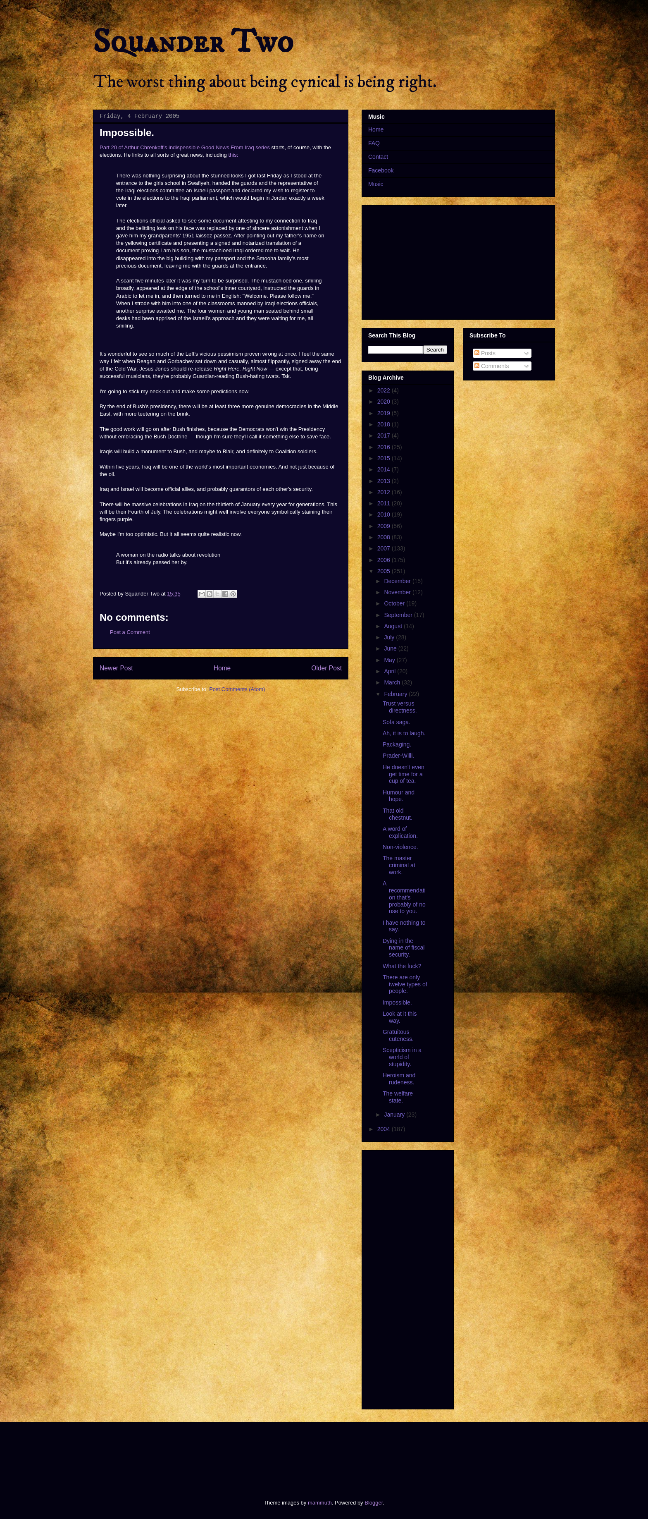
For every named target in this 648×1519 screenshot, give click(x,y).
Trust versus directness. (400, 707)
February (396, 694)
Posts (485, 353)
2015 (384, 458)
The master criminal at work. (399, 865)
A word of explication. (400, 832)
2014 (384, 469)
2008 (384, 537)
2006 (384, 560)
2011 (384, 503)
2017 (384, 435)
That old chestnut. (397, 814)
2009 (384, 526)
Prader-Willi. (398, 755)
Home (222, 668)
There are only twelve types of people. (405, 984)
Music (376, 184)
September (399, 615)
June (391, 648)
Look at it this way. (400, 1017)
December (398, 581)
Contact (378, 156)
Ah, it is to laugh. (404, 733)
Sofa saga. (396, 722)
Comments (491, 366)
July (390, 637)
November (398, 592)
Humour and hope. (399, 796)
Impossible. (397, 1002)
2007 (384, 548)
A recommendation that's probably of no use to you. (404, 897)
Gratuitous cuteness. (398, 1035)
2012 (384, 492)
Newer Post (116, 668)
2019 (384, 413)
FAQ (374, 143)
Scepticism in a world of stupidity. (402, 1057)
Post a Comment (130, 632)
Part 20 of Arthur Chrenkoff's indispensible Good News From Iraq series (185, 147)
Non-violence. (400, 847)
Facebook (380, 170)
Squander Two (193, 42)
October (395, 603)
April (390, 671)
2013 (384, 481)
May (390, 660)
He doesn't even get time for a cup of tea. (403, 774)
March (393, 682)
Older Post (326, 668)
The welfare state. (398, 1097)
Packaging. (397, 744)
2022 (384, 390)
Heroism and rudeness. (399, 1079)
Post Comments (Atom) (237, 689)
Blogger (373, 1503)
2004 (384, 1129)
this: (233, 155)
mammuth (320, 1503)
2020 (384, 401)
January (395, 1114)
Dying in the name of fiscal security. (403, 948)
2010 (384, 514)
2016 (384, 447)
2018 (384, 424)
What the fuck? (402, 966)
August (393, 626)
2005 (384, 571)
